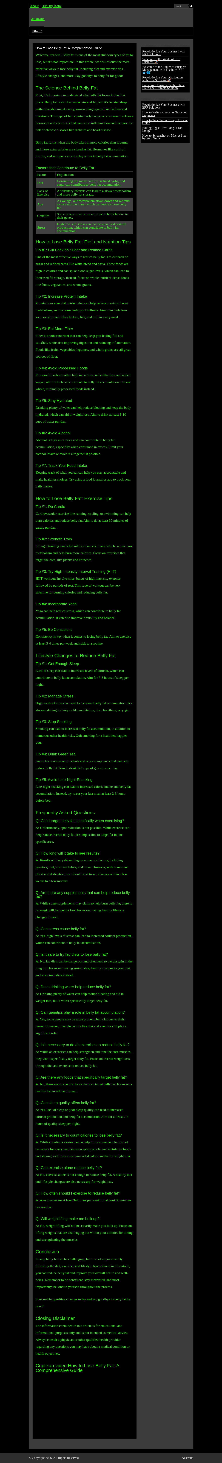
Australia (38, 19)
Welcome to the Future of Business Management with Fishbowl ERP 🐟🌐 (164, 69)
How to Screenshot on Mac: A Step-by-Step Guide (165, 137)
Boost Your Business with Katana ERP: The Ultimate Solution (163, 86)
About (34, 6)
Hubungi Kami (52, 6)
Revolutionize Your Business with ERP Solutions (163, 53)
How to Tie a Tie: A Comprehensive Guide (165, 121)
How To (37, 31)
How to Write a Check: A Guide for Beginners (164, 114)
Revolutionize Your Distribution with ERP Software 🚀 (162, 79)
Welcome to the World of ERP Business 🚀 (161, 60)
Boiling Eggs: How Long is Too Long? (162, 129)
